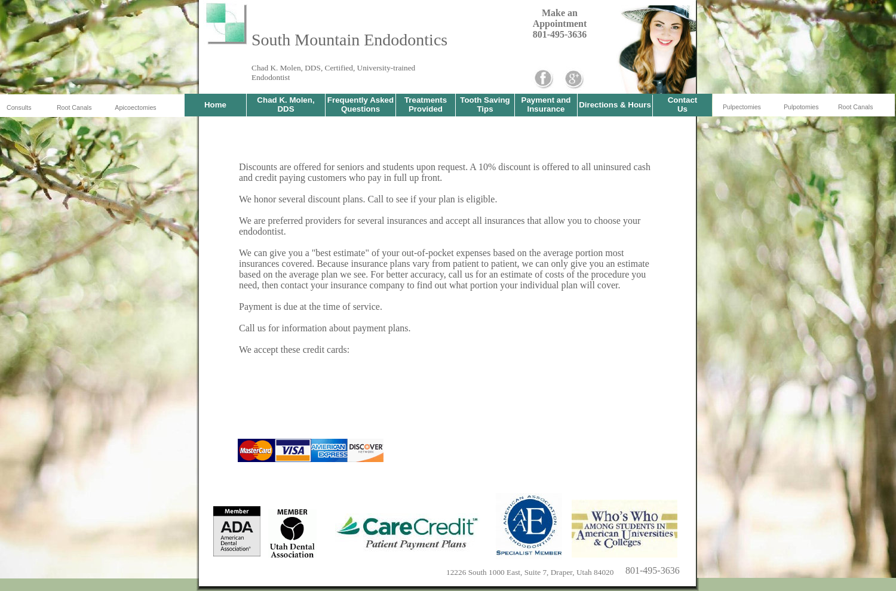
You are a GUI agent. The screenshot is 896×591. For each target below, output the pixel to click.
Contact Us (683, 104)
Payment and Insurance (546, 104)
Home (215, 104)
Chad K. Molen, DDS (285, 104)
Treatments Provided (425, 104)
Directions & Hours (615, 104)
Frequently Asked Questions (360, 104)
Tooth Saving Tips (485, 104)
